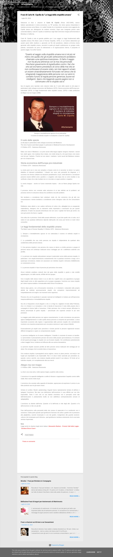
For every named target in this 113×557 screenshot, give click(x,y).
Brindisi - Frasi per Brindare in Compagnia (36, 481)
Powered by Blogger (56, 545)
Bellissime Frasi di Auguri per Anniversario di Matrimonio (41, 501)
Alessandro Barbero (54, 426)
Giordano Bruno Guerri (28, 428)
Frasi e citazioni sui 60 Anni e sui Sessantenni (37, 522)
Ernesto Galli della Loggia (70, 426)
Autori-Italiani (29, 435)
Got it (99, 552)
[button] (78, 15)
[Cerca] (95, 5)
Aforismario (27, 4)
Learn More (90, 552)
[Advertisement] (90, 37)
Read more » (75, 496)
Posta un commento (29, 441)
